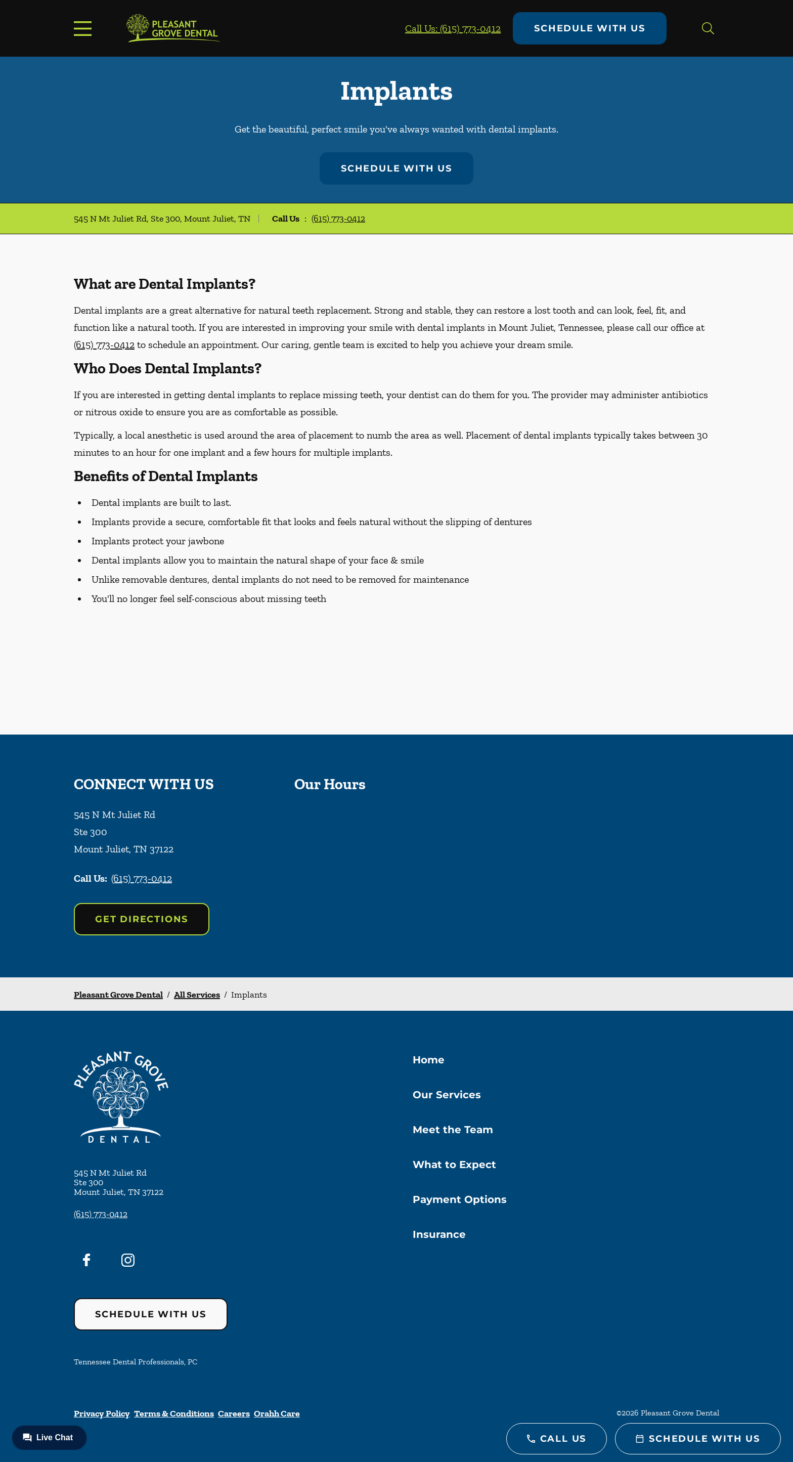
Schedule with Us (589, 28)
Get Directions (141, 919)
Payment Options (460, 1199)
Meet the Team (453, 1130)
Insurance (439, 1234)
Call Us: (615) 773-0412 (453, 28)
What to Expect (454, 1164)
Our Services (447, 1095)
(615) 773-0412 (338, 218)
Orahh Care (277, 1413)
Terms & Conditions (174, 1413)
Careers (234, 1413)
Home (429, 1060)
